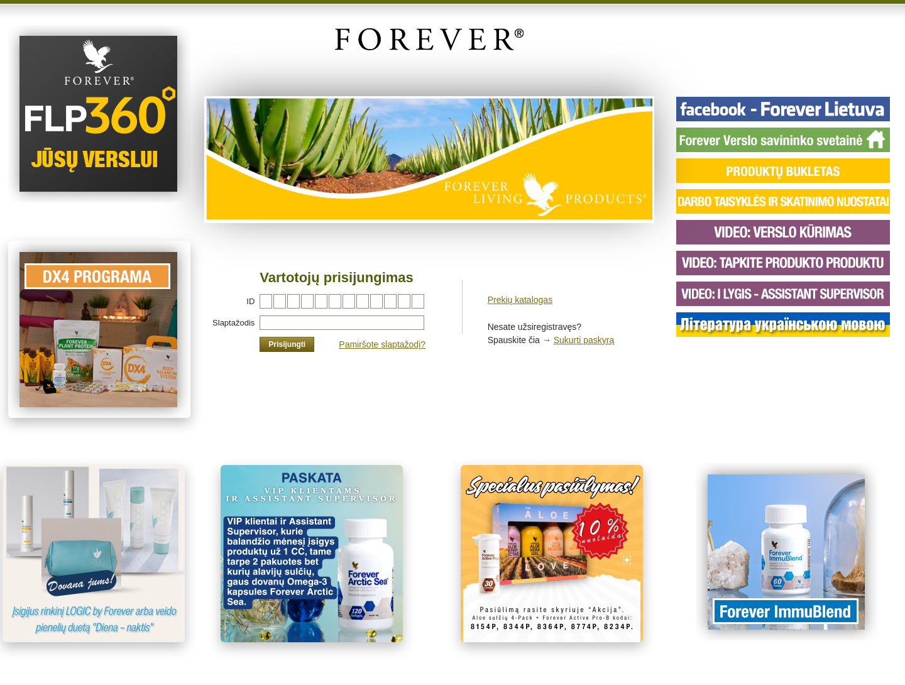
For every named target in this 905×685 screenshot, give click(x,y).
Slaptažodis (233, 322)
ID (250, 301)
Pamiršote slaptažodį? (382, 344)
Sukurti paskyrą (584, 340)
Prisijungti (286, 344)
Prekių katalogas (520, 300)
